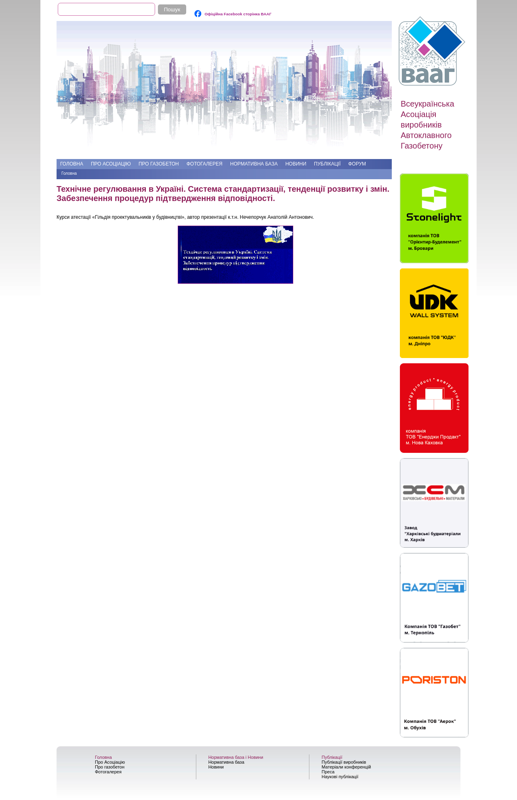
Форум (357, 164)
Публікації (327, 164)
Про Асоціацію (111, 164)
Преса (328, 771)
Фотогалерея (205, 164)
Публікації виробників (344, 762)
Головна (71, 164)
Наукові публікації (340, 776)
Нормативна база (254, 164)
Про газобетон (159, 164)
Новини (295, 164)
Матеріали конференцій (346, 766)
